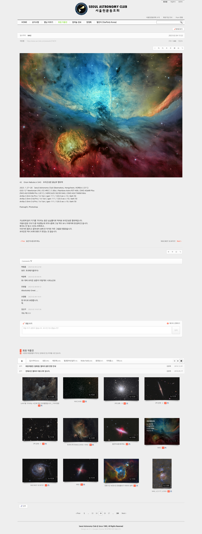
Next (124, 513)
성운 (45, 361)
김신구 (23, 309)
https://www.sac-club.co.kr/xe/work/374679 (41, 41)
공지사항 (35, 22)
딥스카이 (34, 361)
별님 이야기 (48, 22)
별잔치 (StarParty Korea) (107, 22)
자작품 (109, 361)
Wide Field (86, 361)
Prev (78, 513)
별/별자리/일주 (70, 361)
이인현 (22, 41)
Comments (27, 261)
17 (109, 513)
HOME (24, 22)
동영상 (99, 361)
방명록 (89, 22)
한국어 (180, 2)
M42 (29, 35)
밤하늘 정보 (76, 22)
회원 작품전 (62, 22)
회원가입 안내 (167, 17)
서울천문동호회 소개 (153, 17)
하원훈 (23, 267)
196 (117, 513)
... (88, 513)
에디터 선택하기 (173, 323)
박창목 (23, 277)
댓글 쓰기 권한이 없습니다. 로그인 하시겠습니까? (41, 328)
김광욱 (169, 366)
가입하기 (172, 2)
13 (92, 513)
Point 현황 (179, 17)
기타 (119, 361)
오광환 (23, 297)
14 (96, 513)
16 (104, 513)
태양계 (56, 361)
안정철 (23, 287)
